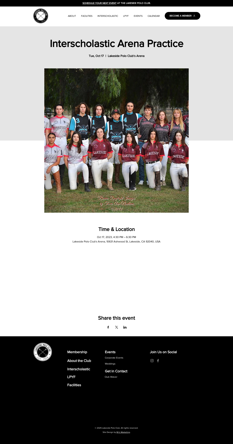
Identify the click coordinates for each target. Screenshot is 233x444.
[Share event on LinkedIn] (125, 327)
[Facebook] (158, 361)
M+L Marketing (123, 432)
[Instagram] (152, 361)
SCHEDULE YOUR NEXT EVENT (99, 3)
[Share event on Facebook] (108, 327)
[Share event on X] (116, 327)
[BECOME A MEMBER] (182, 16)
